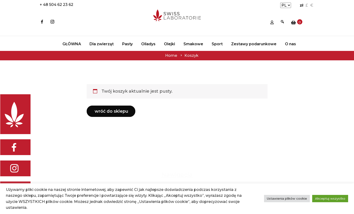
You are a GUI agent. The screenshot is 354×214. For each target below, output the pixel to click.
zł (301, 5)
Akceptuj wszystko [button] (330, 198)
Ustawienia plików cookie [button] (287, 198)
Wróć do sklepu (111, 111)
